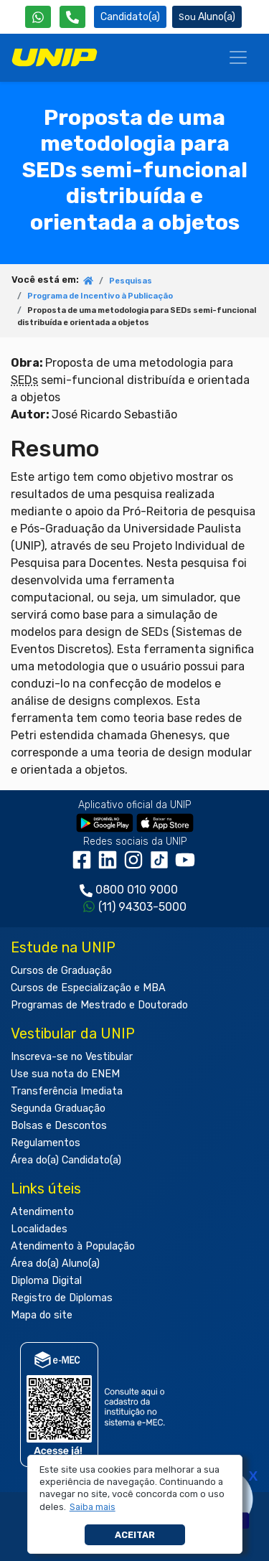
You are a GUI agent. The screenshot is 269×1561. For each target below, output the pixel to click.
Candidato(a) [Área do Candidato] (130, 17)
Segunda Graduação (58, 1108)
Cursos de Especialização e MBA (88, 988)
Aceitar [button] (135, 1534)
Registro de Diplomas (62, 1298)
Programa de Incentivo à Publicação (100, 296)
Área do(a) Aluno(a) (55, 1263)
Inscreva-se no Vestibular (72, 1057)
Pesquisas (130, 281)
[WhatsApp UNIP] (38, 17)
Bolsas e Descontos (59, 1126)
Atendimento (42, 1212)
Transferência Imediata (67, 1091)
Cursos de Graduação (61, 971)
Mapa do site (41, 1315)
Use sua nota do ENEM (65, 1074)
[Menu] (238, 57)
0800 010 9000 (136, 889)
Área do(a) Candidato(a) (66, 1160)
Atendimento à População (73, 1246)
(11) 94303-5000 (142, 907)
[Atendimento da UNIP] (72, 17)
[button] (92, 1507)
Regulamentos (45, 1143)
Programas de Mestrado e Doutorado (99, 1005)
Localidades (39, 1229)
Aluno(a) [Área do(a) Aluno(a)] (207, 17)
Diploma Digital (46, 1281)
